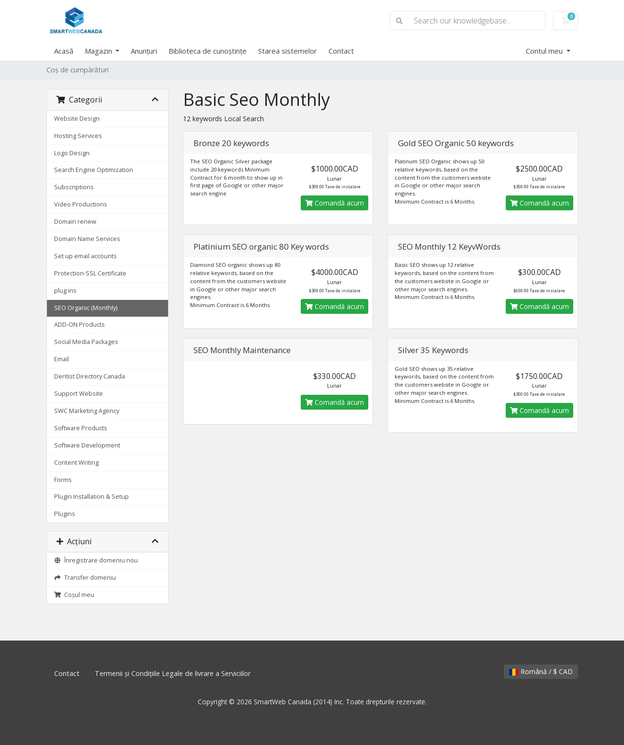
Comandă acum (334, 202)
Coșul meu (74, 595)
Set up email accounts (85, 256)
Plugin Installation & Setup (91, 497)
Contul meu (545, 51)
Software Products (80, 428)
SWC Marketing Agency (86, 411)
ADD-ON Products (79, 325)
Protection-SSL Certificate (90, 273)
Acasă (63, 51)
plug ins (65, 291)
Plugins (64, 514)
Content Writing (76, 462)
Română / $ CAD (541, 671)
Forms (63, 480)
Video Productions (80, 204)
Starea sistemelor (287, 51)
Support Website (78, 394)
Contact (341, 51)
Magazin (99, 51)
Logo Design (72, 153)
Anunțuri (144, 51)
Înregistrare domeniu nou (96, 560)
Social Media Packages (86, 342)
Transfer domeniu (85, 577)
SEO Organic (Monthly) (85, 308)
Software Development (87, 445)
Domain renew (75, 222)
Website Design (77, 119)
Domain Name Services (87, 239)
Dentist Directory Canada (89, 376)
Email (61, 359)
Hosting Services (78, 136)
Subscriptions (74, 187)
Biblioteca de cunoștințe (208, 51)
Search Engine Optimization (93, 170)
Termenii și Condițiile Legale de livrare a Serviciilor (172, 673)
